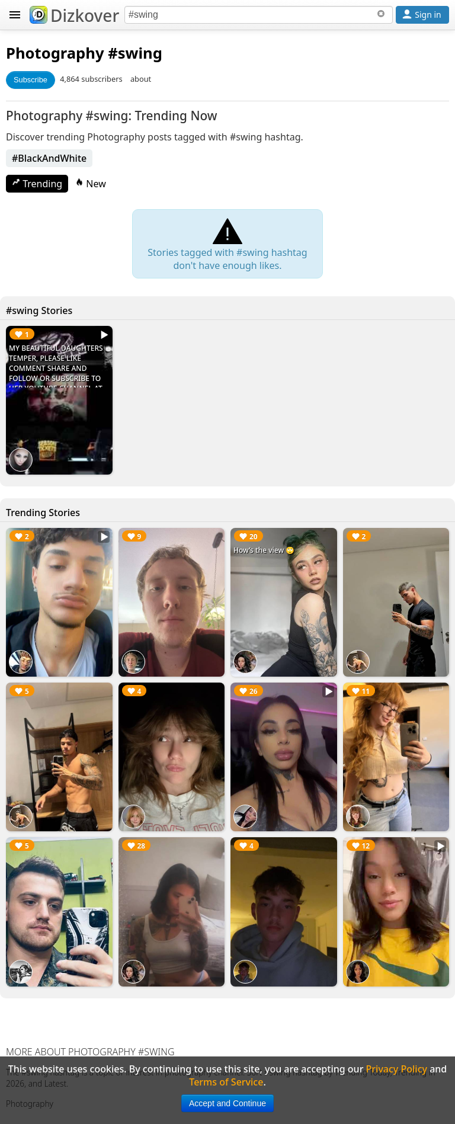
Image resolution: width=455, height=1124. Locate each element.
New (90, 183)
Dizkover (74, 15)
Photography (55, 53)
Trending (37, 183)
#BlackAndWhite (49, 158)
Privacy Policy (396, 1068)
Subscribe (30, 79)
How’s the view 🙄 (263, 550)
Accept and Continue (227, 1103)
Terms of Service (226, 1081)
